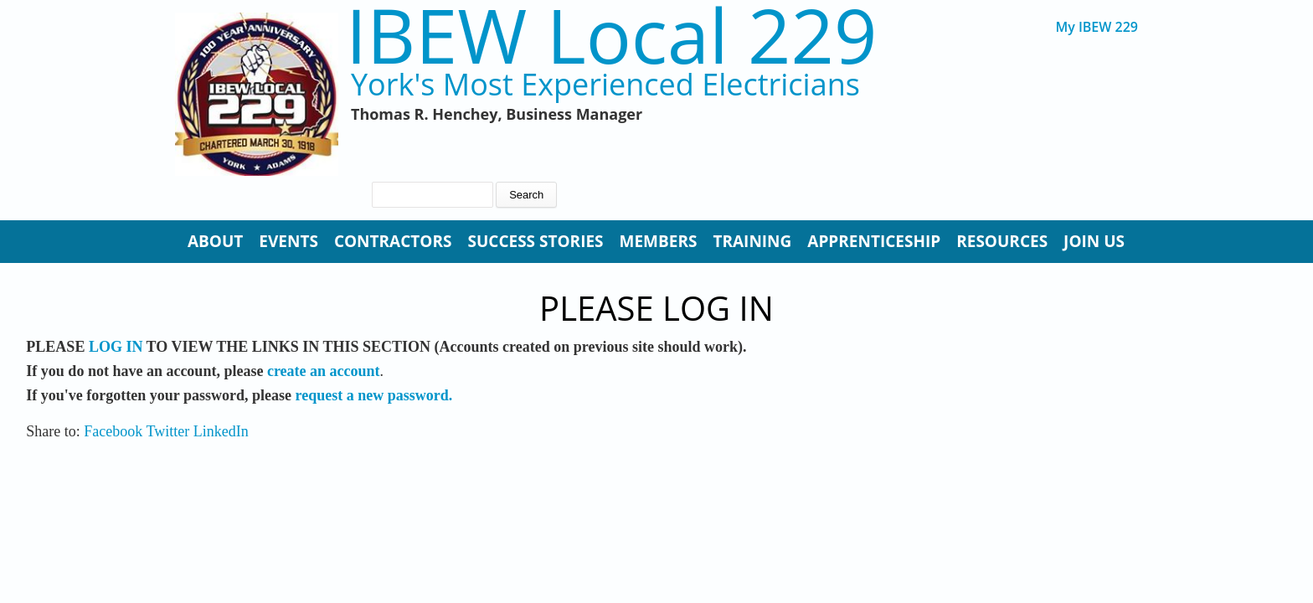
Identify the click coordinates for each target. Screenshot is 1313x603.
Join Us (1094, 241)
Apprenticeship (873, 241)
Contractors (393, 241)
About (215, 241)
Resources (1002, 241)
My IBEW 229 (1096, 27)
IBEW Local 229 (611, 34)
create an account (323, 371)
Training (752, 241)
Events (288, 241)
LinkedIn (221, 431)
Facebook (113, 431)
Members (659, 241)
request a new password (372, 395)
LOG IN (116, 346)
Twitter (168, 431)
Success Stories (535, 241)
